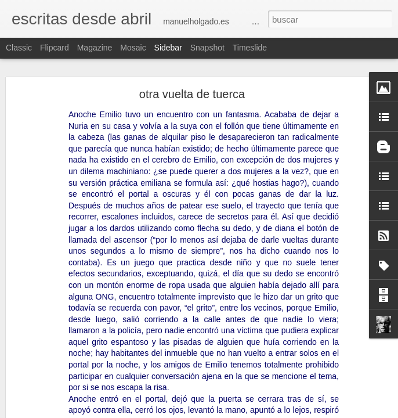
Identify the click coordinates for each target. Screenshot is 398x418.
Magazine (95, 47)
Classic (19, 47)
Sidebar (168, 47)
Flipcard (54, 47)
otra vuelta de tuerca (192, 94)
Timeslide (250, 47)
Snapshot (207, 47)
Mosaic (133, 47)
